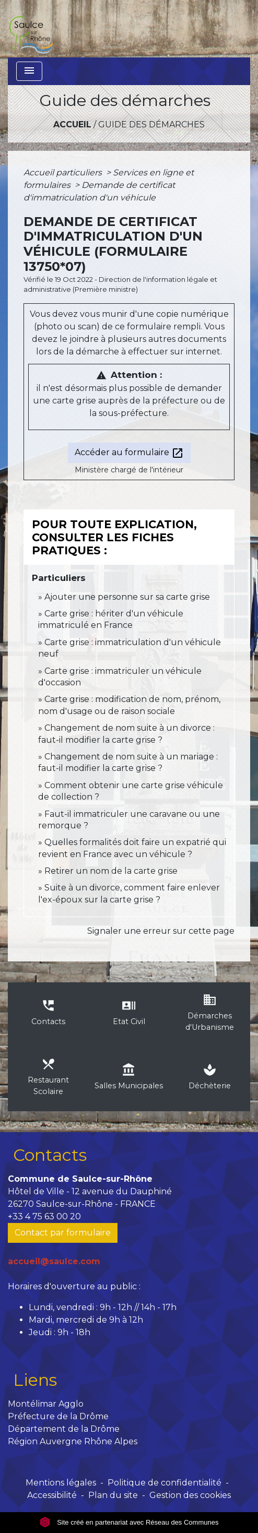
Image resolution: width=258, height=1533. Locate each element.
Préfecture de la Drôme (58, 1416)
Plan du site (113, 1495)
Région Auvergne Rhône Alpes (72, 1441)
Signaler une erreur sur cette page (160, 931)
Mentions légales (61, 1483)
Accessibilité (52, 1495)
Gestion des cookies (190, 1495)
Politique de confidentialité (164, 1483)
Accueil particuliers (64, 172)
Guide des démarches (151, 124)
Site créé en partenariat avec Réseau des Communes (129, 1522)
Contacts (50, 1155)
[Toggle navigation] (29, 71)
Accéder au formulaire (129, 453)
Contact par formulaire (63, 1233)
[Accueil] (30, 28)
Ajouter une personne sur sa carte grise (127, 597)
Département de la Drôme (64, 1429)
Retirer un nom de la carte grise (111, 871)
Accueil (72, 124)
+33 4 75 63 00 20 (44, 1216)
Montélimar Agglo (46, 1404)
